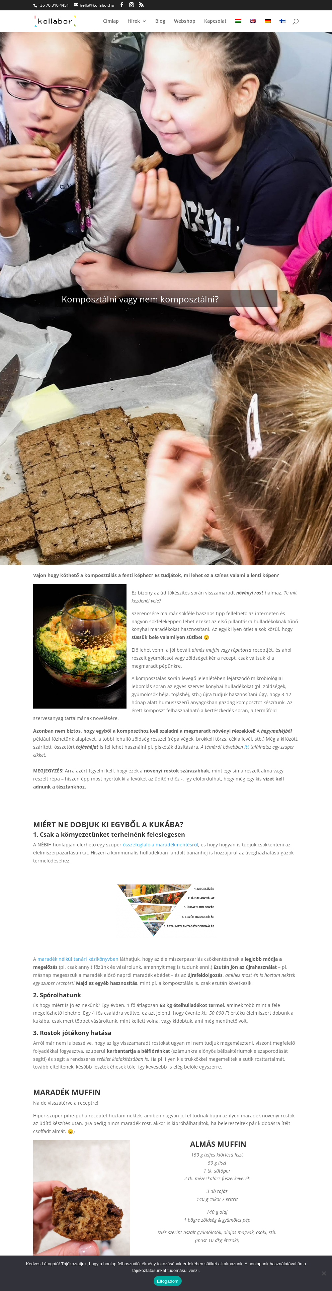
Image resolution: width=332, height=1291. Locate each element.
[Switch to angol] (253, 25)
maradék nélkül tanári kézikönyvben (77, 959)
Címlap (111, 21)
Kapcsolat (215, 21)
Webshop (184, 21)
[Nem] (323, 1273)
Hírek (134, 21)
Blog (160, 21)
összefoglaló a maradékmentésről (160, 844)
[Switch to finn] (282, 25)
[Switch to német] (268, 25)
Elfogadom (167, 1281)
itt (246, 747)
